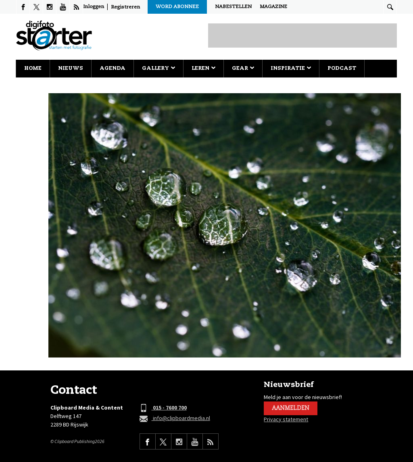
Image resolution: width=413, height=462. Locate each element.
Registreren (125, 7)
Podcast (341, 68)
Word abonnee (177, 6)
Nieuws (70, 68)
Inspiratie (291, 68)
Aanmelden (290, 408)
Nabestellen (233, 6)
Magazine (273, 6)
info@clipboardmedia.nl (175, 418)
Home (33, 68)
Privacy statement (286, 419)
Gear (243, 68)
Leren (203, 68)
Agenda (112, 68)
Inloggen (93, 6)
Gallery (158, 68)
